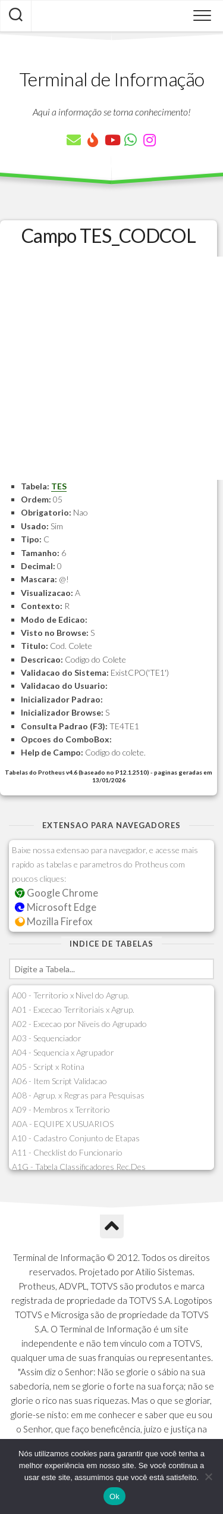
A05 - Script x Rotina (48, 1067)
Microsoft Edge (55, 907)
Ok (114, 1496)
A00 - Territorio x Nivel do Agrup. (70, 995)
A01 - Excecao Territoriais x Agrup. (73, 1009)
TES (59, 486)
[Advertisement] (111, 368)
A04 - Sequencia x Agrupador (63, 1052)
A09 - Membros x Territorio (61, 1109)
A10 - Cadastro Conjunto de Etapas (76, 1138)
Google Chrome (56, 892)
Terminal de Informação (112, 78)
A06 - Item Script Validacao (59, 1081)
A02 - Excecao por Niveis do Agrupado (79, 1024)
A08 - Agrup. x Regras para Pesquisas (78, 1095)
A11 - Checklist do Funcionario (67, 1152)
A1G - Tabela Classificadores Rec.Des (79, 1167)
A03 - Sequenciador (46, 1038)
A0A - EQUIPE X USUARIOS (63, 1124)
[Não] (208, 1476)
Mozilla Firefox (53, 921)
